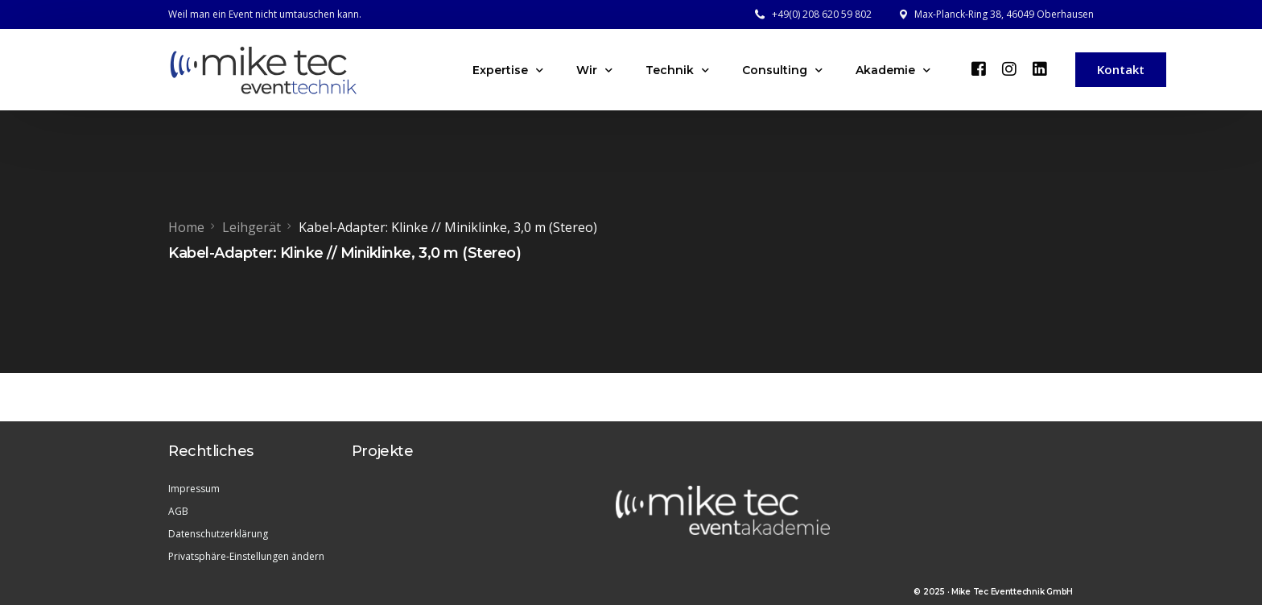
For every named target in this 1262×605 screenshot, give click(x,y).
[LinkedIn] (1040, 68)
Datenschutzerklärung (218, 534)
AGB (178, 511)
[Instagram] (1009, 68)
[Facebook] (978, 68)
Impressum (194, 488)
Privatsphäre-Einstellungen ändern (246, 556)
